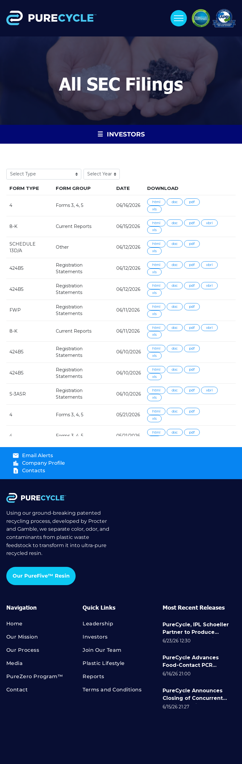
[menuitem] (44, 626)
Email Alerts (37, 455)
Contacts (33, 470)
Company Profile (43, 463)
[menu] (178, 18)
